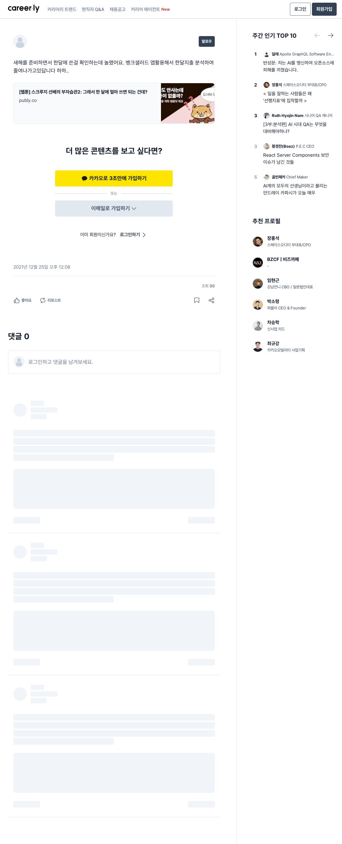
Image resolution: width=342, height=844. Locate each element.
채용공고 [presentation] (118, 9)
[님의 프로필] (22, 41)
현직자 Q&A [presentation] (93, 9)
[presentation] (23, 9)
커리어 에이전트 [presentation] (150, 9)
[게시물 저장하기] (196, 300)
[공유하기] (211, 300)
